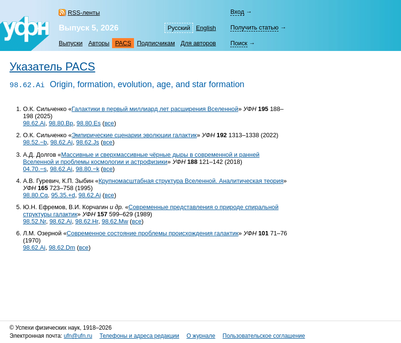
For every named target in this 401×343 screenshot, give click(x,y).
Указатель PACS (52, 67)
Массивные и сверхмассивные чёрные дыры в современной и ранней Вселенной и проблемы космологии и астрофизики (141, 158)
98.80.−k (87, 168)
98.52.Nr (34, 221)
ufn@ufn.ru (78, 336)
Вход (237, 11)
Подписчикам (156, 43)
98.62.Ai (34, 123)
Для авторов (198, 43)
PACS (123, 43)
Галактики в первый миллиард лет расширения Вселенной (155, 108)
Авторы (98, 43)
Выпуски (70, 43)
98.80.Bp (61, 123)
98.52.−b (35, 142)
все (109, 123)
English (206, 27)
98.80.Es (89, 123)
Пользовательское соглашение (264, 336)
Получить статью (254, 27)
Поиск (238, 43)
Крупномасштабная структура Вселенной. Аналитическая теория (191, 180)
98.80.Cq (35, 195)
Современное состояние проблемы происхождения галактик (152, 233)
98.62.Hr (86, 221)
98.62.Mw (115, 221)
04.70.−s (34, 168)
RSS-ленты (84, 12)
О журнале (200, 336)
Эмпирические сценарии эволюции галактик (134, 135)
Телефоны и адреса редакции (139, 336)
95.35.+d (63, 195)
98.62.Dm (62, 247)
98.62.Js (87, 142)
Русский (178, 27)
